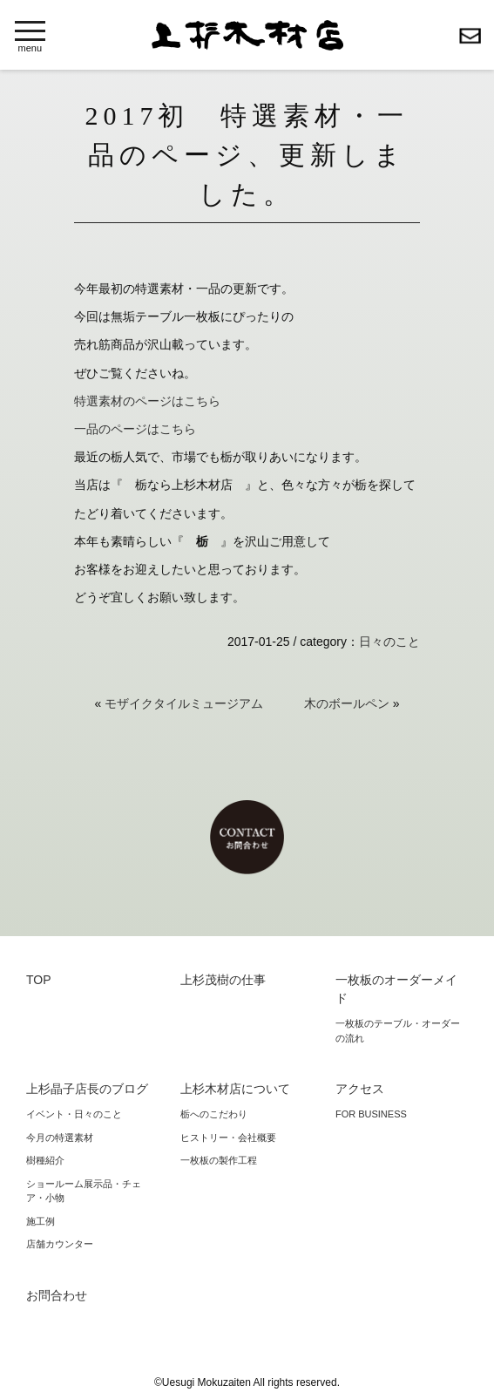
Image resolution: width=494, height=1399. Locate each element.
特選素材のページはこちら (147, 401)
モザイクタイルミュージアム (184, 703)
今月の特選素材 (59, 1137)
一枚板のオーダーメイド (396, 989)
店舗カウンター (59, 1244)
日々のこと (389, 642)
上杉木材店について (235, 1089)
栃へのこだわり (213, 1114)
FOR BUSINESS (371, 1114)
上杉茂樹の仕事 (223, 980)
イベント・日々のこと (74, 1114)
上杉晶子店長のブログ (87, 1089)
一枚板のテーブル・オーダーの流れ (397, 1030)
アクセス (359, 1089)
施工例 (40, 1221)
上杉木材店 (247, 35)
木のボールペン (346, 703)
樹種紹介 (45, 1160)
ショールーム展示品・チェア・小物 (83, 1191)
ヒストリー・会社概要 (228, 1137)
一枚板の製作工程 (218, 1160)
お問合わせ (470, 35)
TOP (38, 980)
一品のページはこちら (135, 429)
